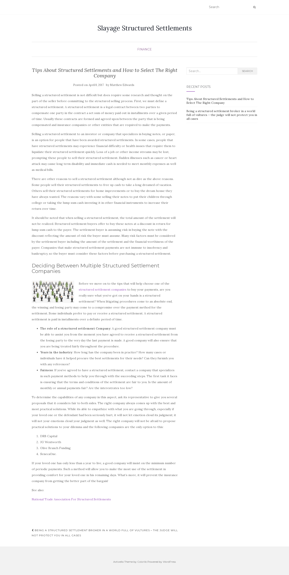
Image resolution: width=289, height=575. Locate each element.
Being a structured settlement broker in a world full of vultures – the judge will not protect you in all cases (105, 533)
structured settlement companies (102, 289)
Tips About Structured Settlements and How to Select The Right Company (220, 101)
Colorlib (142, 561)
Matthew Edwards (122, 85)
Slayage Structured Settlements (144, 28)
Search (247, 71)
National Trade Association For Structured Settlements (71, 499)
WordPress (169, 561)
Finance (144, 49)
